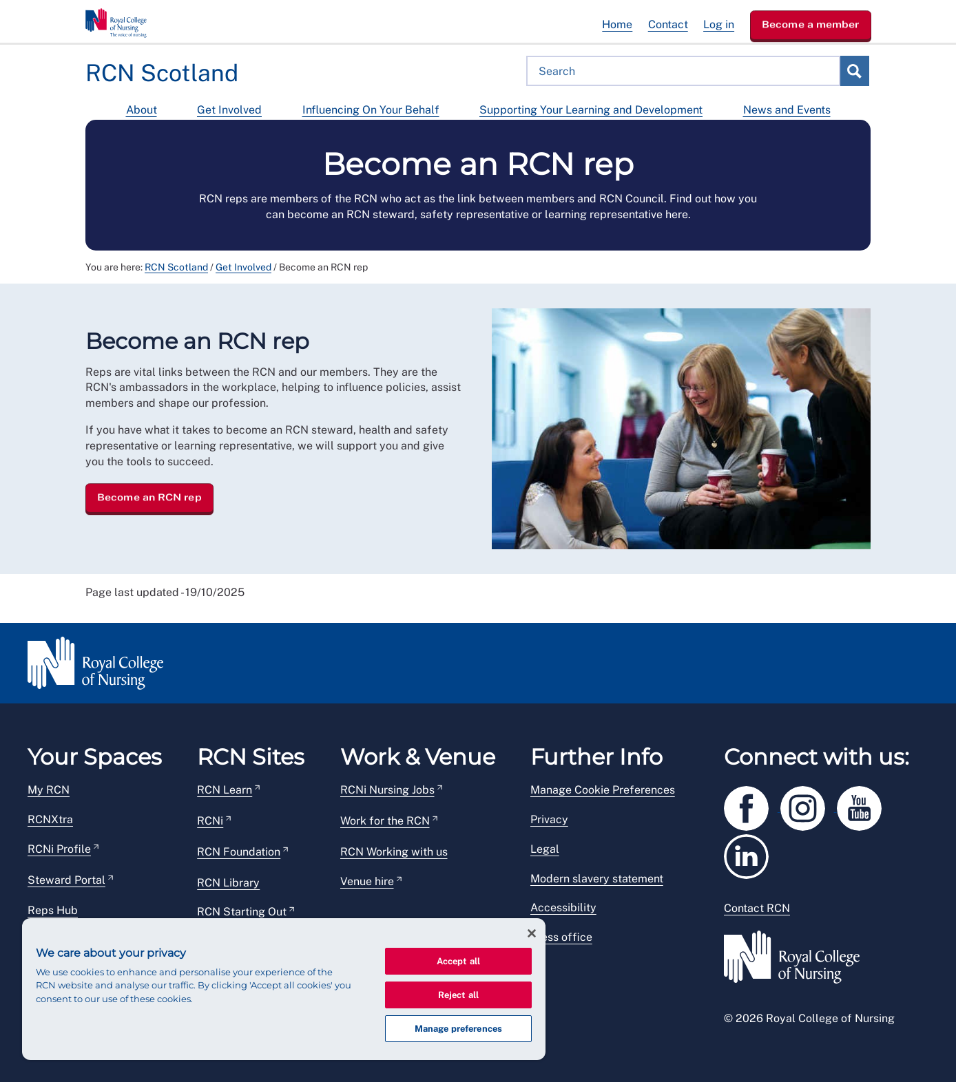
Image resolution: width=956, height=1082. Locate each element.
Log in (718, 24)
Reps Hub (53, 910)
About (141, 109)
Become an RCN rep (149, 496)
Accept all (458, 961)
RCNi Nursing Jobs (387, 789)
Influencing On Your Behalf (370, 109)
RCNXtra (50, 819)
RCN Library (228, 882)
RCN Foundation (238, 851)
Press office (561, 937)
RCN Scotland (176, 267)
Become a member (811, 24)
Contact (668, 24)
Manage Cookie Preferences (602, 789)
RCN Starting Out (242, 911)
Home (617, 24)
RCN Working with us (394, 851)
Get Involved (229, 109)
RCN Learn (224, 789)
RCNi (210, 820)
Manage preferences (458, 1028)
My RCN (49, 789)
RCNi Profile (59, 849)
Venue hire (367, 881)
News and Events (787, 109)
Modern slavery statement (596, 878)
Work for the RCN (385, 820)
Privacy (549, 819)
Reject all (458, 995)
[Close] (532, 933)
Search (854, 71)
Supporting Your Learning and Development (591, 109)
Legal (544, 849)
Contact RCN (757, 908)
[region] (283, 989)
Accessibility (563, 907)
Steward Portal (66, 880)
